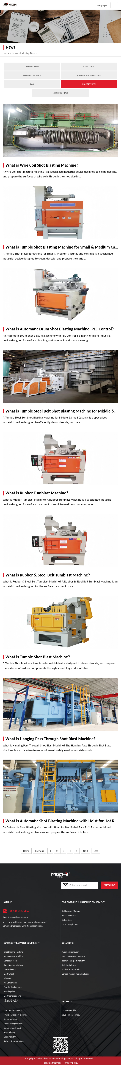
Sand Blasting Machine (13, 965)
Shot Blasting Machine (13, 952)
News (15, 53)
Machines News (60, 93)
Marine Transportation (71, 969)
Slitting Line (67, 920)
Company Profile (69, 1010)
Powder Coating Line (13, 987)
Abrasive (7, 978)
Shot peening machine (13, 956)
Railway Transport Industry (73, 961)
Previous (39, 850)
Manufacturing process (89, 75)
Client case (88, 66)
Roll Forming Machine (71, 911)
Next (85, 850)
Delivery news (32, 66)
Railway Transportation (14, 1041)
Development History (71, 1015)
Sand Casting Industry (13, 1023)
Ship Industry (9, 1032)
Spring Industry (10, 1019)
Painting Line (9, 991)
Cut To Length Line (70, 924)
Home (6, 53)
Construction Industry (13, 1028)
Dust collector (10, 969)
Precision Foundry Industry (15, 1015)
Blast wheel (9, 974)
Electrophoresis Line (12, 996)
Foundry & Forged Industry (73, 956)
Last (96, 850)
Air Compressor (10, 983)
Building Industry (69, 965)
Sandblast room (10, 961)
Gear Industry (10, 1037)
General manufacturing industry (75, 974)
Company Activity (32, 75)
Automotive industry (70, 952)
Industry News (28, 53)
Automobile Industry (13, 1010)
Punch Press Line (69, 915)
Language (102, 5)
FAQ (32, 84)
